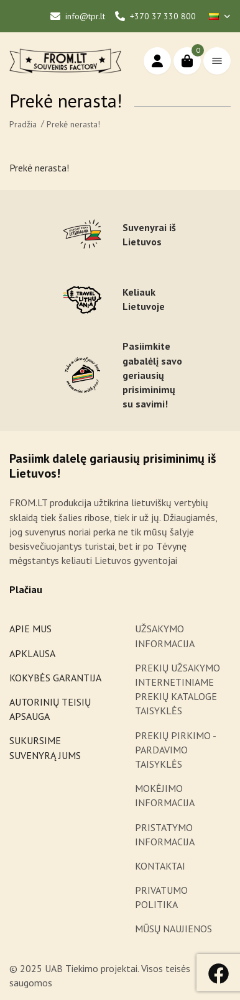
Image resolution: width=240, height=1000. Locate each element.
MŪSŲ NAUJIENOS (173, 928)
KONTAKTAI (160, 866)
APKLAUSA (32, 653)
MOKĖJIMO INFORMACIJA (165, 795)
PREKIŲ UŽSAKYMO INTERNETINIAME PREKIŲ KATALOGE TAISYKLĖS (177, 689)
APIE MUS (30, 628)
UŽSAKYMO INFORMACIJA (165, 635)
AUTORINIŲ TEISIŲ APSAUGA (50, 709)
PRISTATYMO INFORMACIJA (165, 834)
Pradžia (23, 124)
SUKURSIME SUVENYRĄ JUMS (45, 747)
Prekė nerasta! (73, 124)
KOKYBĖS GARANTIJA (55, 677)
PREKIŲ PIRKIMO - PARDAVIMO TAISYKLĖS (175, 749)
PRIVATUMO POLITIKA (161, 897)
